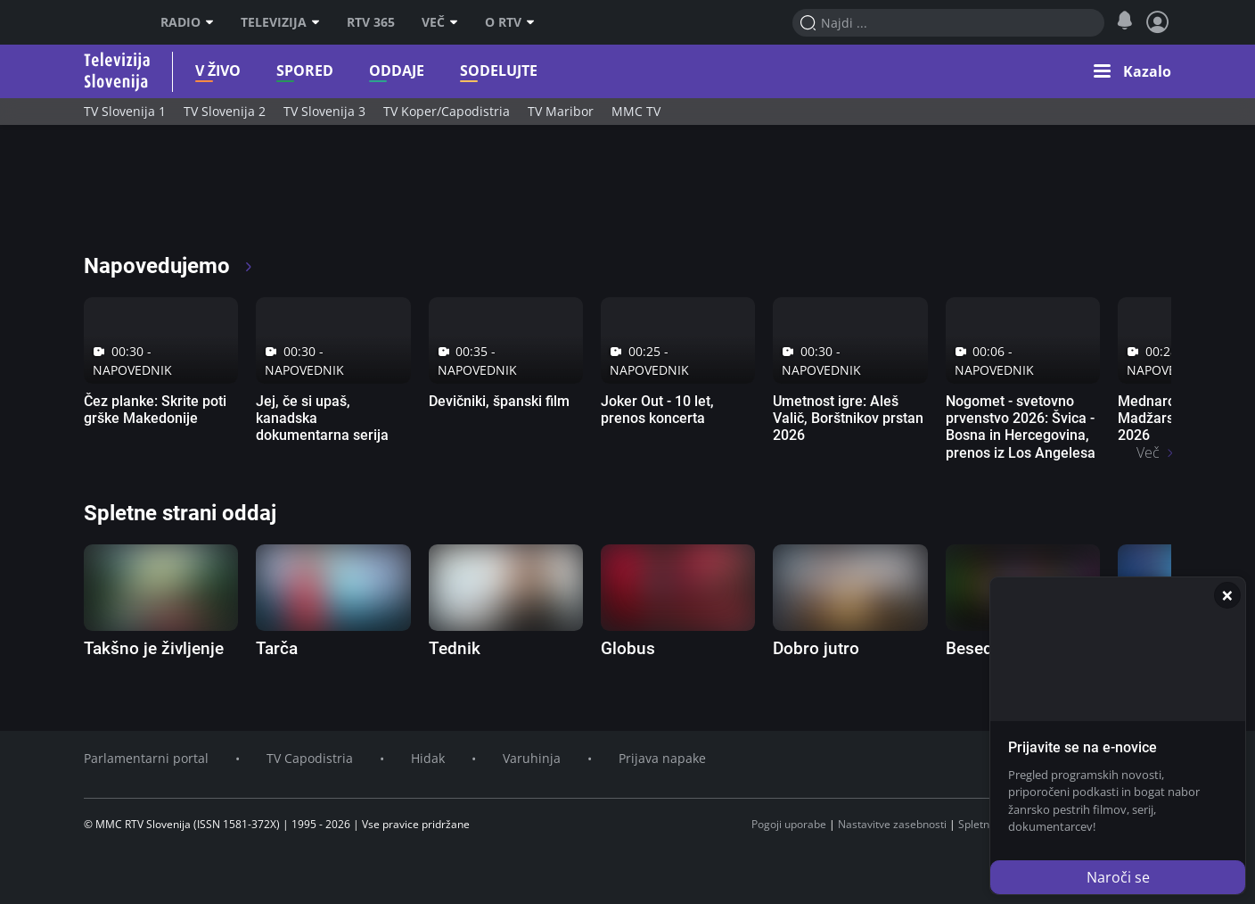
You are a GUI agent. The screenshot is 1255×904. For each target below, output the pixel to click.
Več (433, 22)
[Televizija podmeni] (320, 22)
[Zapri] (1227, 595)
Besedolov (985, 648)
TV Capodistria (310, 758)
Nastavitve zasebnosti (892, 824)
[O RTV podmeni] (534, 22)
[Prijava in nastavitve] (1157, 22)
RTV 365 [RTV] (371, 22)
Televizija (274, 22)
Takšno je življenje (154, 648)
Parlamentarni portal (146, 758)
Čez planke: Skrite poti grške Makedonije (155, 410)
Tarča (277, 648)
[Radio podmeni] (214, 22)
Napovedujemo (169, 265)
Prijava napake (662, 758)
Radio (180, 22)
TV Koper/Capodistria (446, 111)
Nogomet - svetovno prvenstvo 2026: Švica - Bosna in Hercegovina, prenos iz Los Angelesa (1020, 427)
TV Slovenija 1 (125, 111)
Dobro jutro (816, 648)
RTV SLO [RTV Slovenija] (106, 22)
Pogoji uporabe (788, 824)
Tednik (454, 648)
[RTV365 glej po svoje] (159, 196)
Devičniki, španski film (499, 401)
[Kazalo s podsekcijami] (1132, 71)
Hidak (428, 758)
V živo (218, 70)
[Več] (458, 22)
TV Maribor (561, 111)
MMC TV (635, 111)
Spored (304, 70)
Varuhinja (532, 758)
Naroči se (1118, 877)
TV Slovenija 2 (225, 111)
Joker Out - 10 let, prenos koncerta (657, 410)
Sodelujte (498, 70)
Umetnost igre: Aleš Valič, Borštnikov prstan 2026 (848, 418)
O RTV (503, 22)
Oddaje (396, 70)
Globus (628, 648)
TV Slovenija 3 (324, 111)
